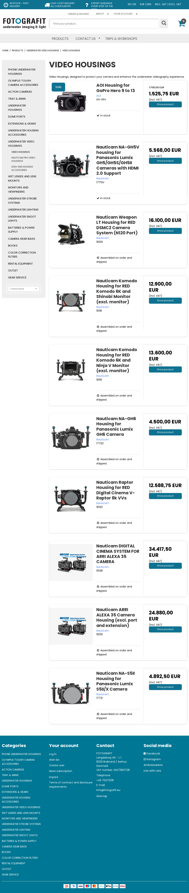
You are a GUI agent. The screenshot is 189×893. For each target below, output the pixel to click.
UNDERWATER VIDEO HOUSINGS (21, 143)
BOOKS (13, 245)
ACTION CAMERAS (20, 92)
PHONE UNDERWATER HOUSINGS (21, 72)
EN (129, 4)
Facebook (153, 753)
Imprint (53, 777)
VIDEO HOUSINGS (20, 152)
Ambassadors (153, 765)
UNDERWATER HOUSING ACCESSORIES (23, 132)
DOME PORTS (16, 116)
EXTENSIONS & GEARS (22, 123)
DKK (149, 4)
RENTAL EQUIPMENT (20, 264)
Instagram (154, 759)
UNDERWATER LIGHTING (23, 209)
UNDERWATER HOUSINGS (17, 108)
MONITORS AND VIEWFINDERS (18, 189)
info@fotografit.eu (108, 790)
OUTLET (13, 270)
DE (134, 4)
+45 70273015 (105, 780)
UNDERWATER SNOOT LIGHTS (22, 219)
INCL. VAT (161, 4)
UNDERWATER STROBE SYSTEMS (22, 200)
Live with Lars (152, 771)
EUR (142, 4)
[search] (104, 23)
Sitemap (101, 796)
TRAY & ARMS (17, 99)
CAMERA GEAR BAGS (21, 239)
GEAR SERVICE (17, 277)
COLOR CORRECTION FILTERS (22, 255)
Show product (165, 104)
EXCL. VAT (175, 4)
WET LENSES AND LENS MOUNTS (22, 178)
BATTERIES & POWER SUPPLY (21, 230)
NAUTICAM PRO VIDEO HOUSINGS (23, 159)
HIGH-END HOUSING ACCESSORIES (22, 168)
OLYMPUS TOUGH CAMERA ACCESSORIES (23, 83)
